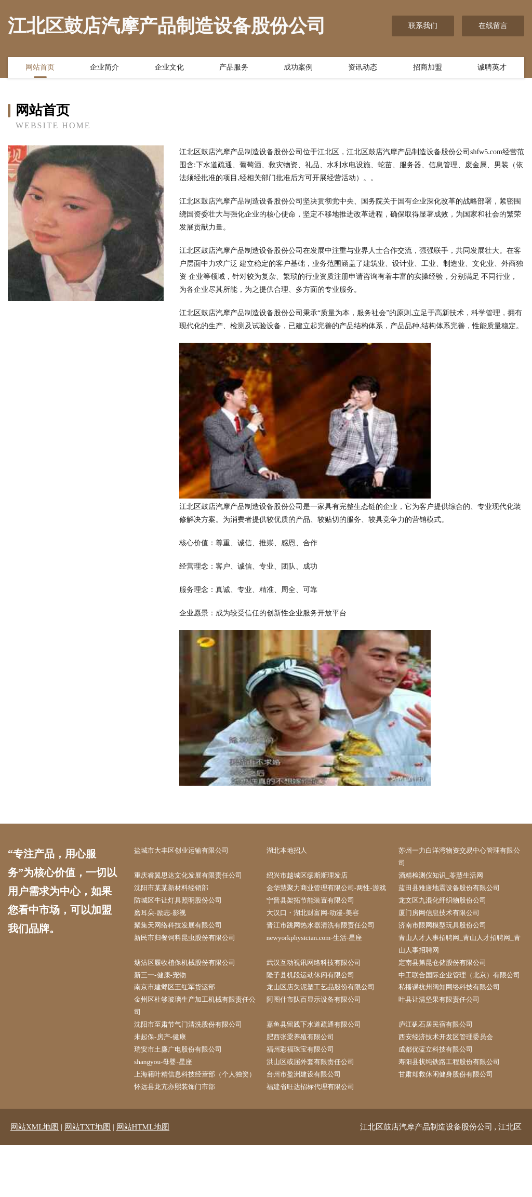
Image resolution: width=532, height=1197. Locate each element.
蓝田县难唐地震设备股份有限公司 (456, 890)
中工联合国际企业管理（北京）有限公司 (460, 1001)
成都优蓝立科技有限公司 (442, 1086)
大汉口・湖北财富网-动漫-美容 (319, 929)
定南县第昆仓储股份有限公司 (449, 982)
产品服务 (233, 69)
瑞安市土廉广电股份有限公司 (185, 1086)
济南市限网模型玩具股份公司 (449, 942)
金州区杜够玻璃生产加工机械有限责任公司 (196, 1040)
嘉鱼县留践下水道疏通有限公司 (321, 1060)
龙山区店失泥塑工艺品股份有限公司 (328, 1021)
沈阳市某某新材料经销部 (178, 890)
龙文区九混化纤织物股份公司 (449, 916)
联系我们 (422, 26)
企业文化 (169, 69)
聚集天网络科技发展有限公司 (185, 942)
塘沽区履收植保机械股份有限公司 (192, 982)
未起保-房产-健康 (165, 1073)
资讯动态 (362, 69)
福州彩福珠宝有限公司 (306, 1086)
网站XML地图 (34, 1179)
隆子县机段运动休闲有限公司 (317, 995)
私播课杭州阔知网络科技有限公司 (456, 1021)
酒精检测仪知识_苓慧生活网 (447, 877)
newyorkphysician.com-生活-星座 (321, 956)
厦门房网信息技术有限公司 (445, 929)
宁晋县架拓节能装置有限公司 (317, 916)
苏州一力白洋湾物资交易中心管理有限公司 (460, 857)
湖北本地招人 (292, 851)
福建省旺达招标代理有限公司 (317, 1138)
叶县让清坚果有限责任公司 (445, 1034)
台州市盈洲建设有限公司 (310, 1113)
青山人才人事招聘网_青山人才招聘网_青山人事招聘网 (462, 962)
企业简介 (104, 69)
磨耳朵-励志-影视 (165, 929)
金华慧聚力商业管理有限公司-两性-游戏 (330, 896)
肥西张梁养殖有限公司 (306, 1073)
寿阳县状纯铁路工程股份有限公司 (456, 1100)
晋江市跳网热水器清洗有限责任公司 (328, 942)
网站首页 (40, 69)
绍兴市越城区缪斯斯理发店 (313, 877)
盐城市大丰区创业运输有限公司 (189, 851)
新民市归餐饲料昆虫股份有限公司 (192, 956)
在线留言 (493, 26)
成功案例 (298, 69)
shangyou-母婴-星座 (169, 1100)
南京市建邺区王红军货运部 (181, 1021)
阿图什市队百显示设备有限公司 (321, 1034)
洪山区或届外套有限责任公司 (317, 1100)
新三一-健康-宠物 (165, 995)
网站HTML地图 (143, 1179)
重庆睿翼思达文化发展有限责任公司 (196, 877)
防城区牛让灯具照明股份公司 (185, 916)
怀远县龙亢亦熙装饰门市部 (181, 1138)
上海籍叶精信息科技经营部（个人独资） (196, 1119)
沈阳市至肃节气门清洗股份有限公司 (196, 1060)
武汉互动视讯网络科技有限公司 (321, 982)
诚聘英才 (492, 69)
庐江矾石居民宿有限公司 (442, 1060)
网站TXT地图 (87, 1179)
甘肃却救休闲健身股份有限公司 (453, 1113)
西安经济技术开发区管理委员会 (453, 1073)
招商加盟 (427, 69)
